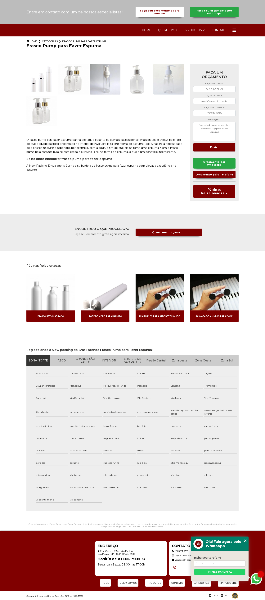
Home (146, 30)
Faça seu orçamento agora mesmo (160, 12)
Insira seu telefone (207, 557)
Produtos (193, 30)
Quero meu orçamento (169, 232)
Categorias (50, 41)
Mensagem (214, 119)
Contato (219, 30)
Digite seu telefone (214, 107)
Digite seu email (214, 95)
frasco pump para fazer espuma (84, 41)
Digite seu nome (214, 83)
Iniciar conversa (220, 572)
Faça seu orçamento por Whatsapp (214, 12)
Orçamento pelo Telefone (214, 174)
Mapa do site (228, 582)
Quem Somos (168, 30)
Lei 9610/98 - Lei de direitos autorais (146, 526)
